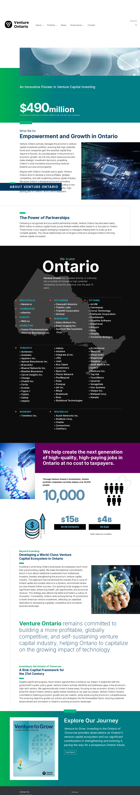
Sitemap (74, 792)
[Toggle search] (136, 25)
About (39, 25)
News (63, 25)
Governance (76, 25)
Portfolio (51, 25)
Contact (91, 25)
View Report (70, 752)
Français (133, 21)
